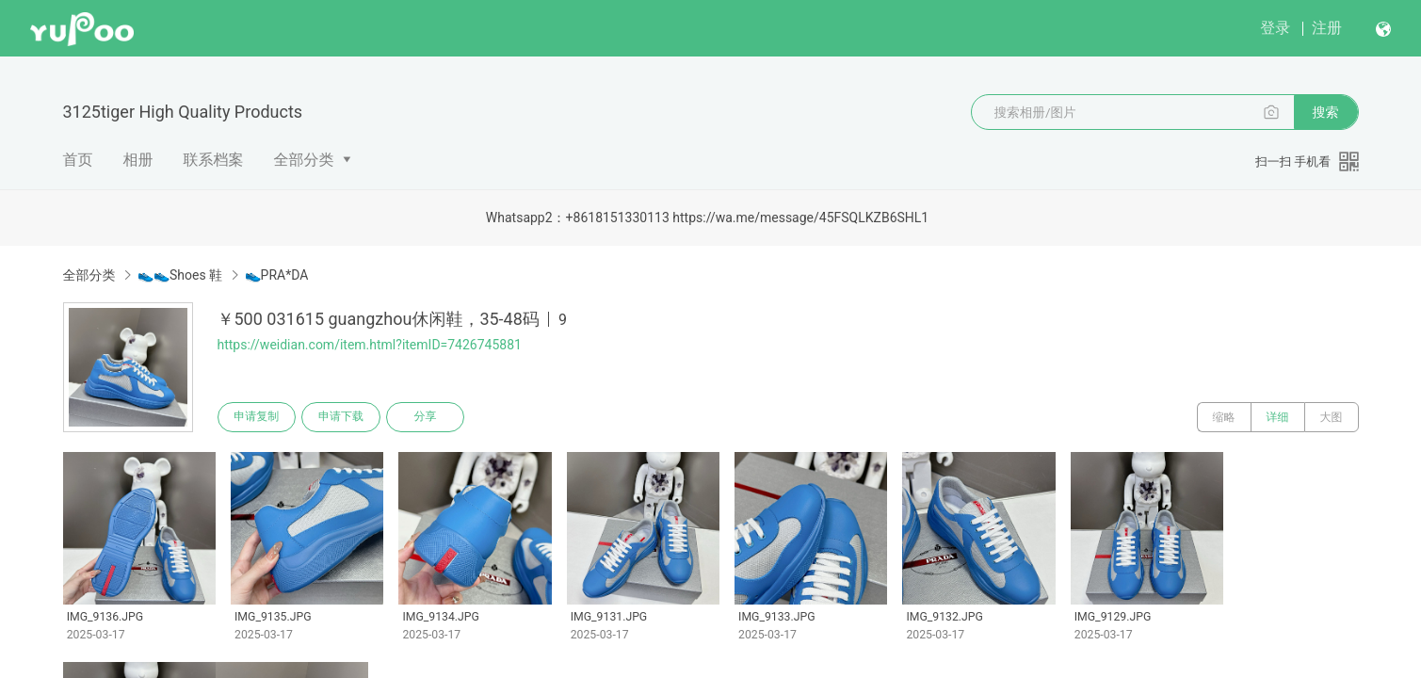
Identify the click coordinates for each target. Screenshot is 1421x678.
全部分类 (304, 160)
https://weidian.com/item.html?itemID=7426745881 (370, 344)
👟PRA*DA (277, 274)
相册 (138, 160)
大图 (1331, 417)
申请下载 (341, 417)
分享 (426, 417)
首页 (78, 160)
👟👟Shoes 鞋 (179, 274)
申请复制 (257, 417)
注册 (1327, 28)
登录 (1275, 28)
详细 (1278, 417)
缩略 (1224, 417)
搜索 (1326, 112)
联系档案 (214, 160)
